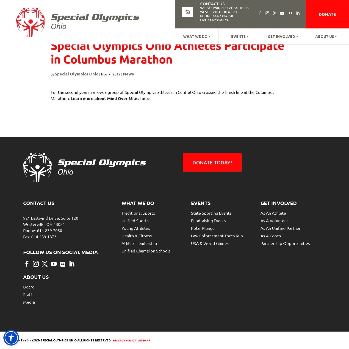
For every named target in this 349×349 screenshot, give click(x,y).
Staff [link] (27, 294)
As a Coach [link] (270, 235)
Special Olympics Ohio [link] (77, 73)
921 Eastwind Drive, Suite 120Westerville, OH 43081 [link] (224, 10)
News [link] (128, 73)
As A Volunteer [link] (274, 220)
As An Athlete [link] (273, 213)
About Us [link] (324, 36)
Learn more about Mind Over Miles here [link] (110, 98)
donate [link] (327, 14)
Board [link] (29, 286)
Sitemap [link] (144, 340)
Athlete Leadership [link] (139, 243)
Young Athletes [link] (136, 228)
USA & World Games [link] (210, 243)
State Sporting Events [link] (211, 213)
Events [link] (238, 36)
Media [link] (29, 301)
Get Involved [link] (281, 36)
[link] (77, 22)
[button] (260, 13)
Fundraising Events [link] (208, 220)
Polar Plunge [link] (203, 228)
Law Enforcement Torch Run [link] (217, 235)
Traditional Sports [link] (138, 213)
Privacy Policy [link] (124, 340)
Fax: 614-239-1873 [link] (214, 20)
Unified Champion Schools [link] (146, 250)
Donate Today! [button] (212, 162)
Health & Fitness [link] (137, 235)
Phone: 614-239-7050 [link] (216, 16)
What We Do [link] (195, 36)
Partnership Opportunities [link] (285, 243)
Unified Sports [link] (135, 220)
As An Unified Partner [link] (280, 228)
